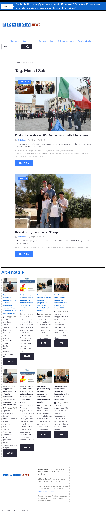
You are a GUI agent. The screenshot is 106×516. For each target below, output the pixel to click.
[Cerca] (10, 47)
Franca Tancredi (49, 154)
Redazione (22, 140)
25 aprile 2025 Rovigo (25, 151)
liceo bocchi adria (59, 248)
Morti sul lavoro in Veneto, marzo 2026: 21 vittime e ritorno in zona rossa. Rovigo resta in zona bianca (27, 303)
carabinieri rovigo (54, 151)
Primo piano (24, 82)
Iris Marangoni (47, 248)
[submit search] (26, 46)
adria (19, 248)
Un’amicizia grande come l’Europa (37, 232)
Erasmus (25, 248)
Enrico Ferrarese (67, 151)
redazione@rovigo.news (47, 491)
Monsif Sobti (85, 154)
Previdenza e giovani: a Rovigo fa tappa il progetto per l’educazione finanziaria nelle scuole (44, 303)
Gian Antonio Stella (62, 154)
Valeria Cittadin (37, 156)
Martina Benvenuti (72, 248)
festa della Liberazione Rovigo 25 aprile (29, 154)
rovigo (29, 156)
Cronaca (23, 178)
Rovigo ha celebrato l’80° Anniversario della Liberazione (51, 135)
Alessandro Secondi (40, 151)
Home (17, 62)
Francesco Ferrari (35, 248)
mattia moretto (74, 154)
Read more (24, 163)
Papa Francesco (20, 156)
